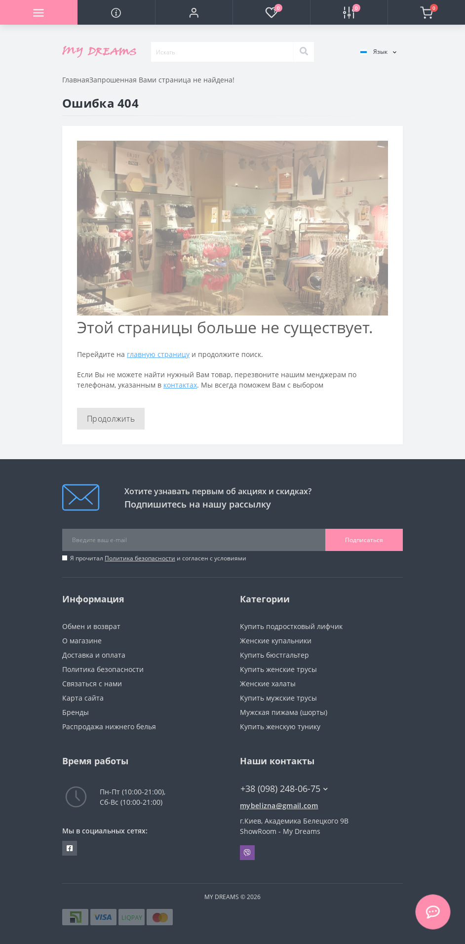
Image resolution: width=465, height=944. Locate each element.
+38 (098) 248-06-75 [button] (284, 788)
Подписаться (364, 540)
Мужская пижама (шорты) (283, 712)
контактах (180, 385)
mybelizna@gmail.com (279, 805)
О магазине (82, 640)
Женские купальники (275, 640)
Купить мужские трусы (278, 698)
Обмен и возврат (91, 626)
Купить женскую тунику (280, 726)
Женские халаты (268, 683)
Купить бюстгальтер (274, 655)
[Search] (303, 52)
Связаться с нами (92, 683)
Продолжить (111, 418)
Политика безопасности (140, 558)
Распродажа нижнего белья (109, 726)
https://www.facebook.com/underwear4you (70, 848)
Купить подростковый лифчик (291, 626)
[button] (193, 12)
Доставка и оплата (93, 655)
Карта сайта (83, 698)
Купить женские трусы (278, 669)
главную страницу (158, 354)
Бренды (75, 712)
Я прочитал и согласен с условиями (158, 558)
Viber (247, 852)
